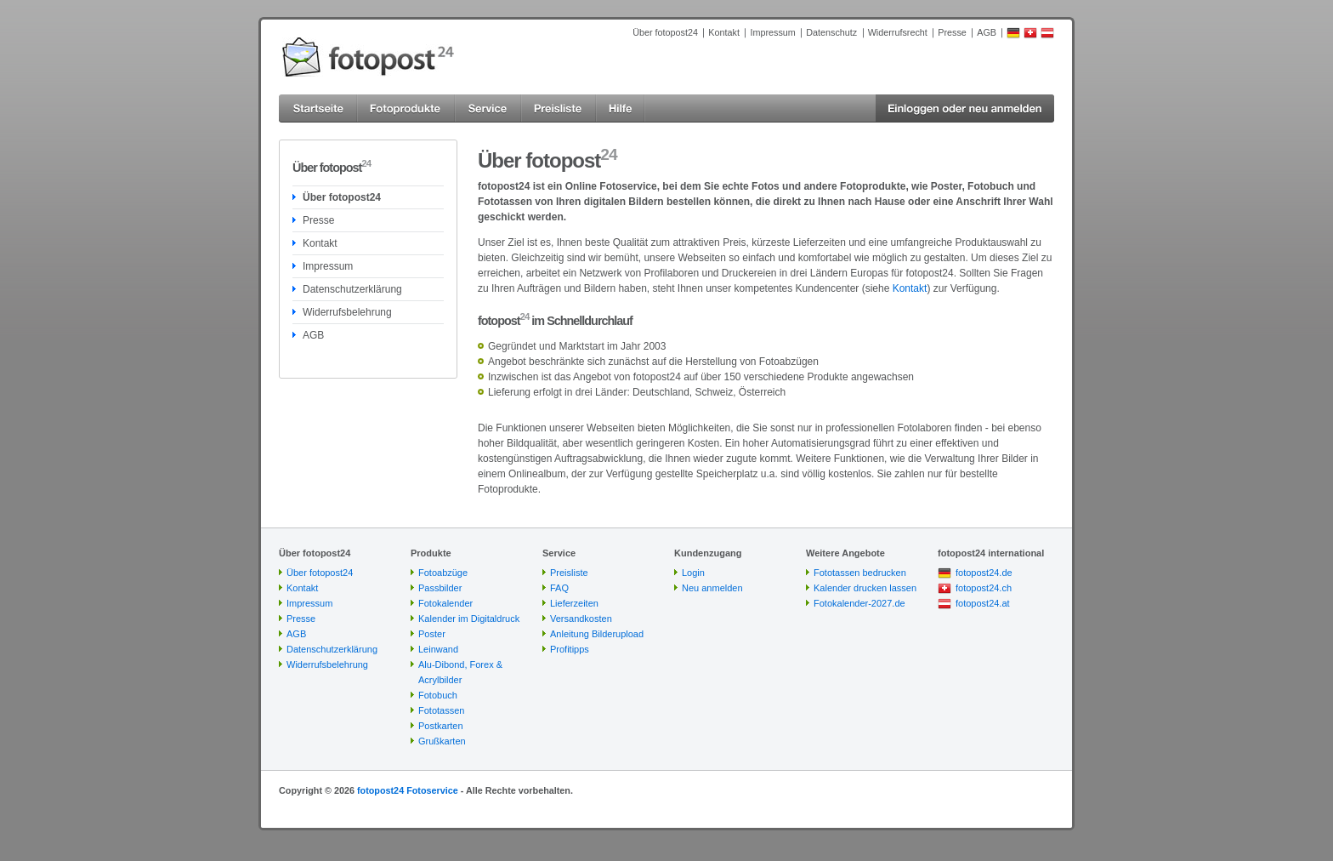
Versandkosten (581, 618)
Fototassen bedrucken (860, 572)
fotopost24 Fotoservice (407, 790)
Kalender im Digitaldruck (468, 618)
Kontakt (724, 32)
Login (693, 572)
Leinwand (438, 649)
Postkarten (440, 726)
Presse (952, 32)
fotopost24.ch (984, 588)
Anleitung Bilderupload (597, 634)
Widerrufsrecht (897, 32)
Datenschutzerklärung (352, 289)
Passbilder (440, 588)
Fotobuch (437, 695)
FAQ (559, 588)
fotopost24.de (984, 572)
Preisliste (569, 572)
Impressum (772, 32)
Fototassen (441, 710)
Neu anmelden (712, 588)
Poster (431, 634)
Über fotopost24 (665, 32)
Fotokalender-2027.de (859, 603)
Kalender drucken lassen (865, 588)
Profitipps (569, 649)
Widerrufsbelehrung (347, 312)
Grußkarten (442, 741)
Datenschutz (831, 32)
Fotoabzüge (443, 572)
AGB (986, 32)
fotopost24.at (983, 603)
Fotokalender (445, 603)
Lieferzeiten (574, 603)
